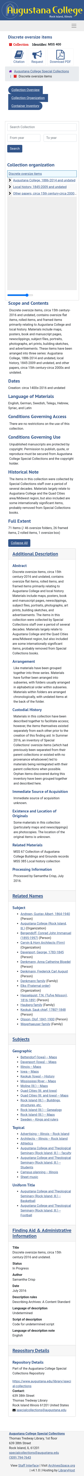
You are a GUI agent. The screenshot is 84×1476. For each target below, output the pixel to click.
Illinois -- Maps (30, 1067)
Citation (19, 57)
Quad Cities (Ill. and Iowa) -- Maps (44, 1095)
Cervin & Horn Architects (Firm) (42, 943)
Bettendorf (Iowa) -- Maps (38, 1057)
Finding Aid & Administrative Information (41, 1233)
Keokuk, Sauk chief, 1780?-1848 (43, 1010)
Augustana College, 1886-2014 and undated (44, 180)
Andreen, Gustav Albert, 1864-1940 (45, 914)
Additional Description (35, 554)
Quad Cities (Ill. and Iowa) (38, 1091)
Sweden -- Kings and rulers (39, 1119)
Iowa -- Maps (29, 1071)
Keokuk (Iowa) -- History (37, 1076)
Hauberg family (31, 1005)
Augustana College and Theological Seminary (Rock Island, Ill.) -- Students (45, 1162)
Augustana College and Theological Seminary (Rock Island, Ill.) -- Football (45, 1210)
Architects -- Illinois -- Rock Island (44, 1139)
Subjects (21, 1039)
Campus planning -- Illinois (39, 1172)
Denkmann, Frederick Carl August (44, 971)
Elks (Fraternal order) (35, 986)
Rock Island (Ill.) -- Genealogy (41, 1110)
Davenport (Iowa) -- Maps (38, 1062)
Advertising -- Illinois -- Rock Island (44, 1134)
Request (37, 57)
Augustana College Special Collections (41, 71)
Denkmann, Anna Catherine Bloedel (45, 962)
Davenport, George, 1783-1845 (42, 952)
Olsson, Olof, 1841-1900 (37, 1019)
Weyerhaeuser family (35, 1024)
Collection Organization (28, 98)
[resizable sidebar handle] (20, 295)
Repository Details (30, 1350)
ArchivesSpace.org (61, 1465)
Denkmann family (32, 981)
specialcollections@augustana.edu (41, 1410)
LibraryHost (66, 1470)
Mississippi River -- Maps (38, 1081)
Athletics (26, 1143)
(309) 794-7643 (20, 1457)
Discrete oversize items (25, 174)
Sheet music (29, 1177)
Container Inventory (25, 106)
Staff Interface (28, 1465)
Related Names (27, 896)
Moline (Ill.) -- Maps (34, 1086)
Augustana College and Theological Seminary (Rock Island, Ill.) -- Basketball (45, 1196)
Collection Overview (25, 90)
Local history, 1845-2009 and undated (40, 187)
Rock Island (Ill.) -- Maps (37, 1115)
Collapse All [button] (19, 543)
